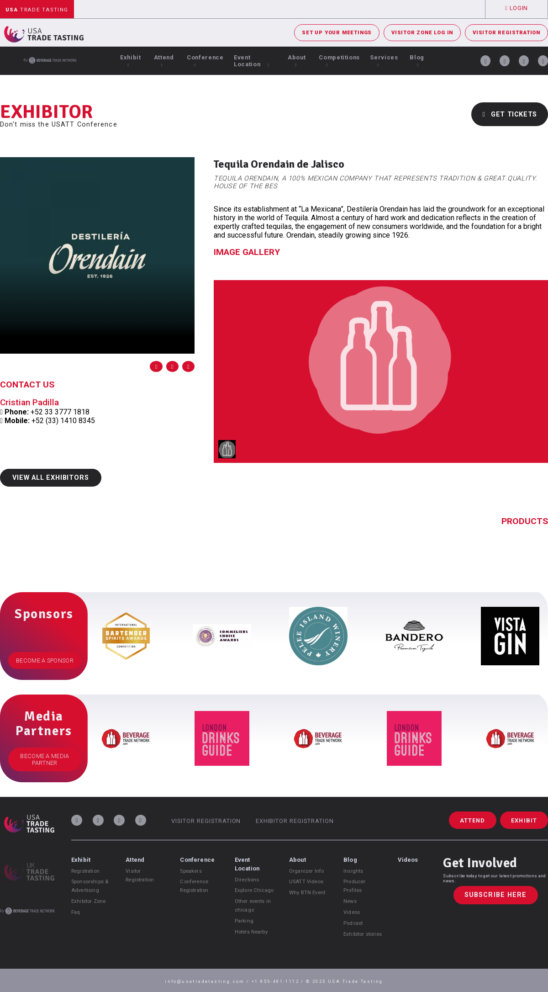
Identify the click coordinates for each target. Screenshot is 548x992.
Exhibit (130, 60)
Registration (85, 871)
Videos (351, 912)
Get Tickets (509, 114)
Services (384, 60)
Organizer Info (306, 871)
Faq (75, 912)
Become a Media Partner (44, 759)
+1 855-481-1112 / (279, 981)
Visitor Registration (506, 33)
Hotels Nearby (251, 932)
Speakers (190, 871)
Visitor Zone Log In (422, 33)
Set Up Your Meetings (337, 33)
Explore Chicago (254, 890)
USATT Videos (306, 882)
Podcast (353, 923)
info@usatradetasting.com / (208, 981)
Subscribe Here (495, 895)
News (350, 901)
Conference (205, 60)
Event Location (251, 61)
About (297, 60)
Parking (244, 921)
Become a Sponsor (45, 660)
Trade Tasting (36, 10)
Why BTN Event (307, 893)
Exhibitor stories (362, 934)
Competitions (339, 60)
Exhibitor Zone (88, 901)
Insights (353, 871)
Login (516, 8)
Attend (164, 60)
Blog (417, 60)
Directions (247, 880)
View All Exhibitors (50, 478)
